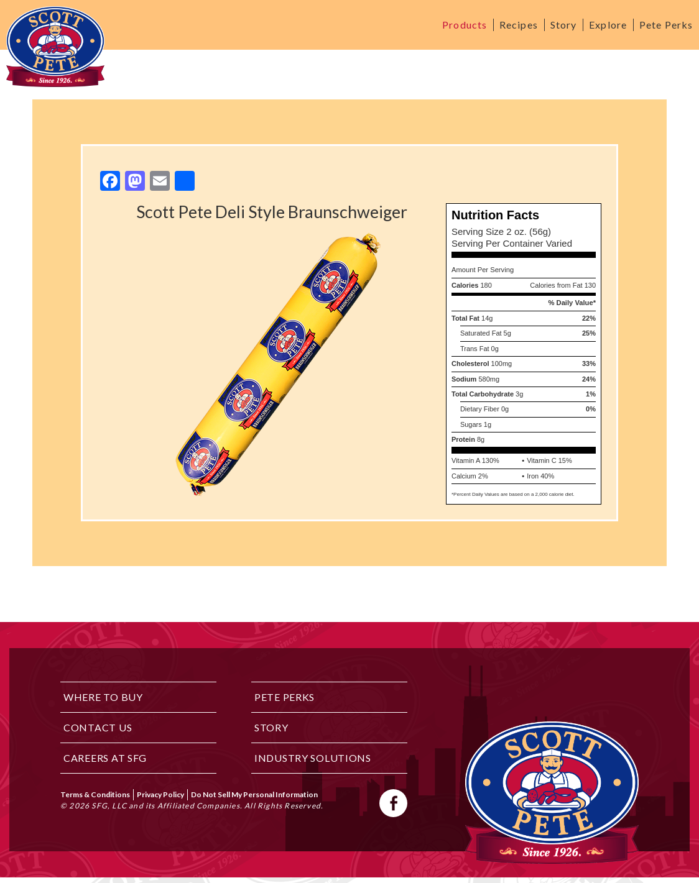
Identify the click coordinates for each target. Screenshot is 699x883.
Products (464, 24)
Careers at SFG (105, 758)
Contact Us (97, 727)
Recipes (518, 24)
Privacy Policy (160, 794)
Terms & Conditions (95, 794)
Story (563, 24)
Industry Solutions (312, 758)
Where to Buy (103, 697)
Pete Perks (666, 24)
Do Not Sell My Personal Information (254, 794)
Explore (608, 24)
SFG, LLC (109, 805)
